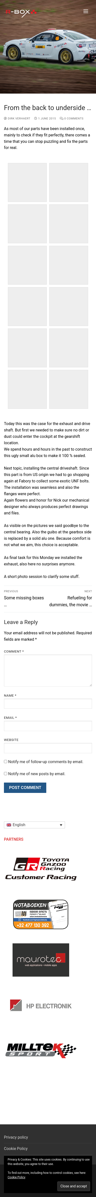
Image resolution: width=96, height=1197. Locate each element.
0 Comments (71, 118)
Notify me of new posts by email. (36, 773)
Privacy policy (16, 1137)
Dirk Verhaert (17, 118)
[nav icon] (86, 11)
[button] (34, 825)
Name (10, 695)
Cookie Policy (16, 1148)
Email (10, 718)
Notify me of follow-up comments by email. (45, 761)
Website (11, 740)
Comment (14, 651)
